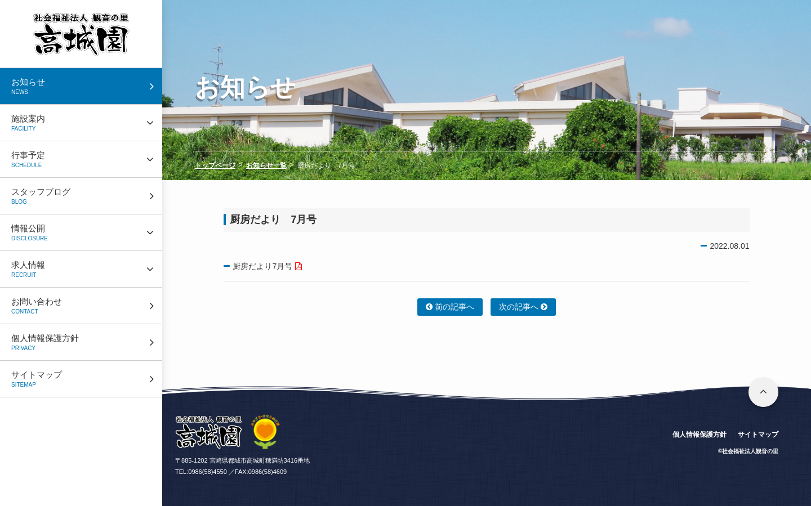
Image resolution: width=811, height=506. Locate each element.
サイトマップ (758, 434)
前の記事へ (450, 306)
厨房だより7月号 (262, 266)
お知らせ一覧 (266, 165)
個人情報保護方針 (699, 434)
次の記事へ (523, 306)
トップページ (215, 165)
